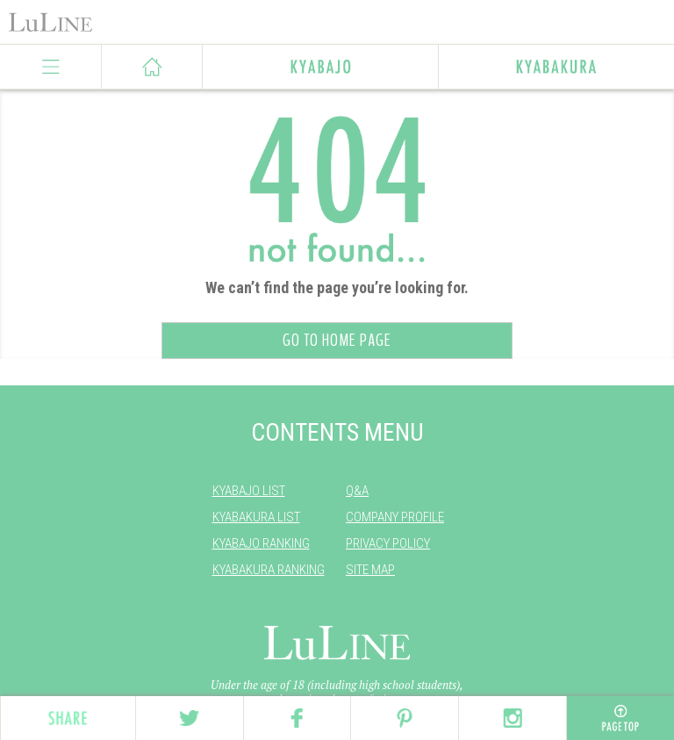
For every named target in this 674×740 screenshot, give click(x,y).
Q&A (357, 491)
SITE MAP (370, 570)
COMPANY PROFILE (395, 517)
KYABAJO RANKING (261, 543)
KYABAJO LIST (248, 491)
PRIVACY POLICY (388, 543)
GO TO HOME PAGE (337, 340)
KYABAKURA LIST (256, 517)
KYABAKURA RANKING (268, 570)
